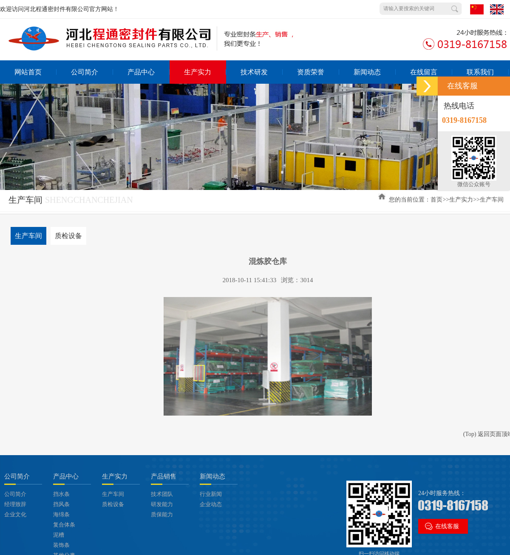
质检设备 (68, 234)
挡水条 (61, 494)
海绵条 (61, 514)
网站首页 (35, 72)
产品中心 (149, 72)
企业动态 (211, 504)
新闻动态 (375, 72)
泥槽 (58, 535)
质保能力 (162, 514)
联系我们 (488, 72)
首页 (436, 198)
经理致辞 (15, 504)
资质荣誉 (318, 72)
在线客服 (447, 526)
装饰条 (61, 545)
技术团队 (162, 494)
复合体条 (64, 524)
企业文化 (15, 514)
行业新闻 (211, 494)
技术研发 (262, 72)
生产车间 (492, 198)
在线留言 (431, 72)
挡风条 (61, 504)
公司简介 (92, 72)
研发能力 (162, 504)
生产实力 (205, 72)
